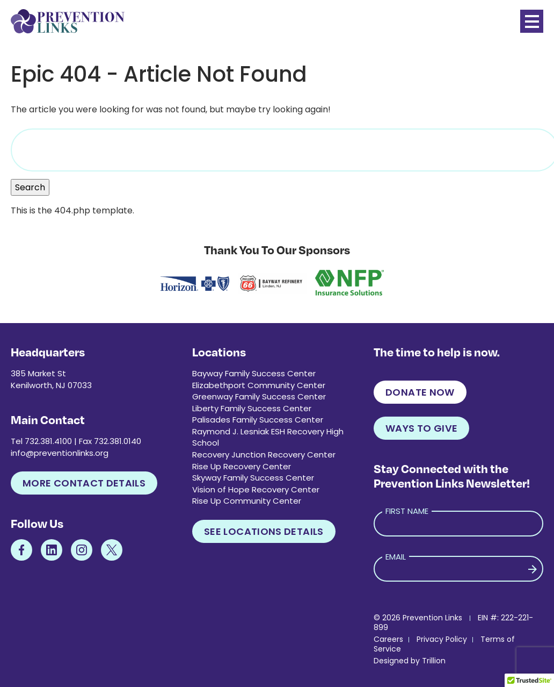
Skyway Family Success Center (253, 477)
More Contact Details (84, 483)
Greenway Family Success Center (259, 396)
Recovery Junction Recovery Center (264, 454)
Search (30, 187)
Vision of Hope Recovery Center (255, 489)
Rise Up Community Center (246, 500)
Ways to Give (421, 428)
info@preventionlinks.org (59, 453)
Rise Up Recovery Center (241, 466)
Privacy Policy (442, 639)
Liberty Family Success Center (251, 408)
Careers (388, 639)
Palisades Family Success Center (257, 419)
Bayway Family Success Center (254, 373)
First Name (406, 511)
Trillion (434, 660)
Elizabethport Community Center (258, 385)
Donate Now (420, 392)
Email (395, 556)
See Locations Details (264, 531)
